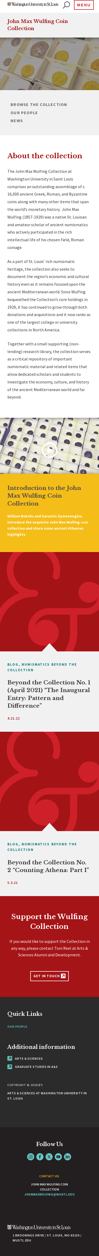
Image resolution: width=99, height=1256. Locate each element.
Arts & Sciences (25, 1058)
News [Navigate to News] (17, 120)
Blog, (13, 664)
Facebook (40, 1156)
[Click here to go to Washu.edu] (39, 1230)
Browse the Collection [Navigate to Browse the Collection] (39, 104)
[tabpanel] (49, 64)
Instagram (31, 1156)
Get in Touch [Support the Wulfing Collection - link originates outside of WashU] (49, 976)
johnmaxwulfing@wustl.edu (49, 1194)
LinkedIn (68, 1156)
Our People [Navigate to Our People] (24, 112)
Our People (17, 1026)
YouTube (58, 1156)
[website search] (66, 5)
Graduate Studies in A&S (32, 1067)
